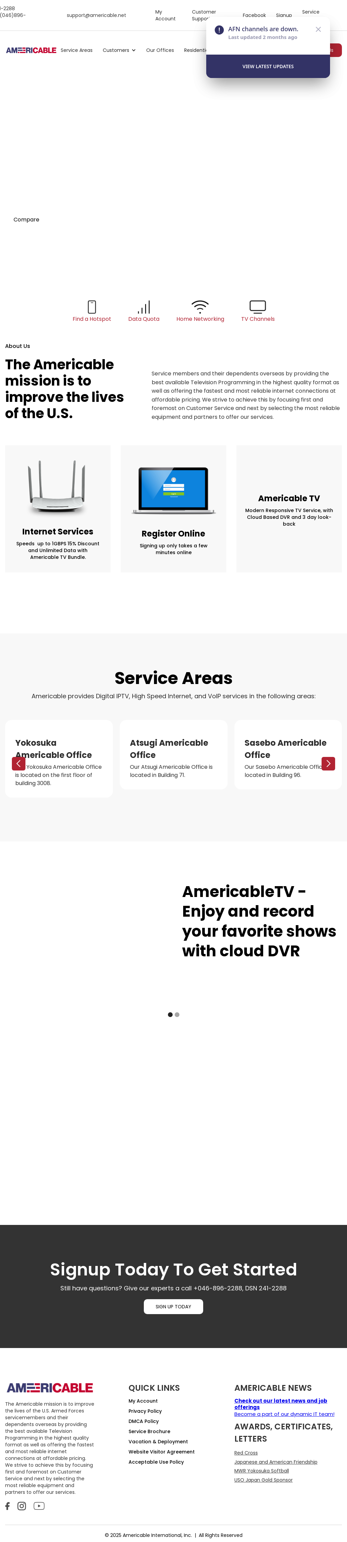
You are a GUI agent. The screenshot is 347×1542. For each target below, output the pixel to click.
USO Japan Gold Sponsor (263, 1480)
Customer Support (204, 15)
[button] (119, 50)
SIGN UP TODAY (173, 1306)
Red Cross (246, 1452)
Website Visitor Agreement (162, 1451)
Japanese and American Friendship (275, 1462)
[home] (31, 50)
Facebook (254, 15)
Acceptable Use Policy (156, 1462)
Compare (26, 219)
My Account (165, 15)
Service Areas (77, 50)
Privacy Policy (145, 1411)
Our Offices (160, 50)
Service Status (311, 15)
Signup (284, 15)
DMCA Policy (144, 1421)
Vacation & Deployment (158, 1441)
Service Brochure (149, 1431)
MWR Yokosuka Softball (261, 1470)
